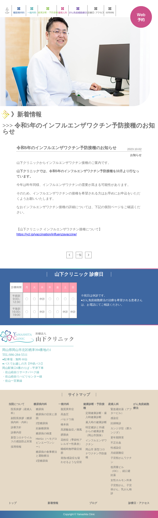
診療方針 (16, 427)
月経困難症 (117, 452)
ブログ (93, 503)
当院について (16, 404)
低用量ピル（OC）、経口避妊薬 (121, 471)
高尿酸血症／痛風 (71, 429)
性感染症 (116, 447)
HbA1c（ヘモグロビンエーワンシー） (46, 442)
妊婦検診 (116, 423)
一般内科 (63, 404)
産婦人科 (113, 404)
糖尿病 (40, 409)
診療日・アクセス (138, 503)
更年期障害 (117, 437)
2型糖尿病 (42, 423)
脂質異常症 (67, 409)
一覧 (79, 254)
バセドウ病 (67, 419)
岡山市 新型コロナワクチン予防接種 (96, 453)
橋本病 (65, 424)
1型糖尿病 (42, 460)
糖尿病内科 (40, 404)
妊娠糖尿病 (42, 428)
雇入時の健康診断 (96, 422)
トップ (12, 503)
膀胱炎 (65, 434)
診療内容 (16, 432)
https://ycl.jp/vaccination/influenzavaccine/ (46, 234)
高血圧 (65, 414)
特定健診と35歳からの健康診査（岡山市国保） (95, 431)
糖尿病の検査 (44, 433)
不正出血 (116, 442)
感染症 (114, 418)
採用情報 (16, 446)
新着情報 (53, 503)
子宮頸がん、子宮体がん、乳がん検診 (121, 489)
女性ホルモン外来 (121, 480)
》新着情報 (26, 114)
